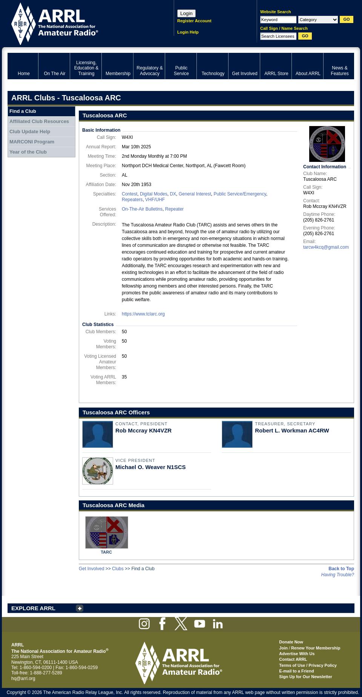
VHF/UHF (155, 199)
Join (283, 648)
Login (186, 13)
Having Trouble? (337, 574)
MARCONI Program (31, 142)
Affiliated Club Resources (39, 121)
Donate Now (291, 642)
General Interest (195, 194)
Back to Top (341, 568)
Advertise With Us (296, 653)
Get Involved (91, 568)
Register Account (194, 20)
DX (173, 194)
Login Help (188, 32)
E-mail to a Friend (296, 671)
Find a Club (22, 111)
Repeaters (132, 199)
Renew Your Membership (315, 648)
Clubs (118, 568)
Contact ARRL (293, 659)
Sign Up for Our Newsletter (305, 676)
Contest (129, 194)
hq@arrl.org (23, 678)
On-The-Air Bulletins (142, 209)
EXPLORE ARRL (33, 608)
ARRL (81, 23)
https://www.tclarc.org (143, 314)
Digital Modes (153, 194)
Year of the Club (28, 152)
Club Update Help (29, 131)
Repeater (174, 209)
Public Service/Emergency (239, 194)
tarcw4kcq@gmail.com (326, 247)
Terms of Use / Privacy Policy (308, 665)
